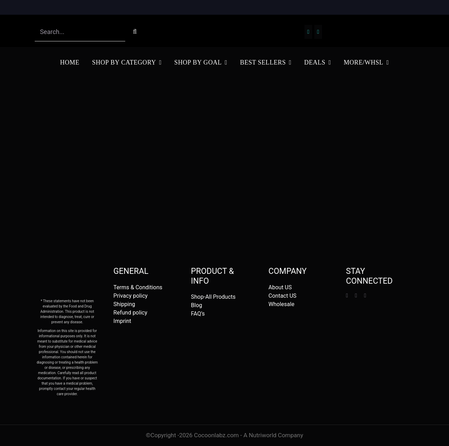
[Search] (135, 31)
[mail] (365, 295)
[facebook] (347, 295)
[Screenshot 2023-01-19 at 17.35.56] (224, 22)
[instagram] (356, 295)
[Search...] (80, 31)
